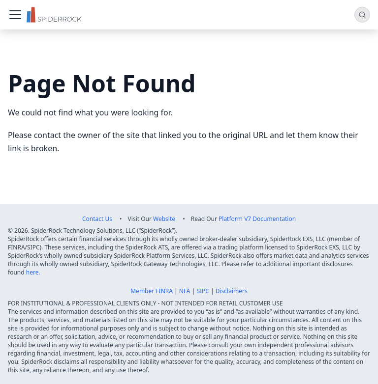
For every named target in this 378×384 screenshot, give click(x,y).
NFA (184, 291)
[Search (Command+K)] (362, 15)
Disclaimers (232, 291)
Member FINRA (151, 291)
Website (164, 219)
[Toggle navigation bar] (15, 14)
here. (33, 272)
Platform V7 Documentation (257, 219)
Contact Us (97, 219)
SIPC (202, 291)
